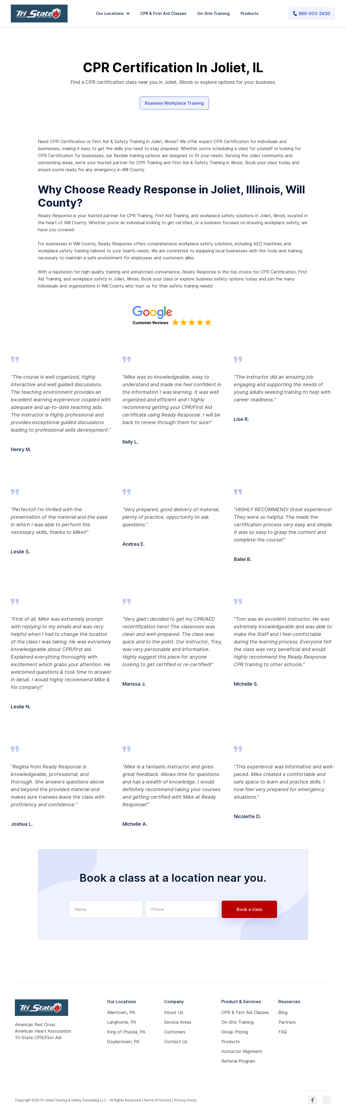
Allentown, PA (121, 1012)
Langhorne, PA (121, 1022)
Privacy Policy (185, 1100)
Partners (287, 1022)
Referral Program (238, 1061)
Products (249, 13)
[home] (39, 13)
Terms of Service (157, 1100)
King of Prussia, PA (126, 1032)
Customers (174, 1032)
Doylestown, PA (123, 1041)
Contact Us (176, 1041)
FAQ (282, 1032)
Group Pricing (234, 1032)
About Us (173, 1012)
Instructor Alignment (241, 1051)
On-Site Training (213, 13)
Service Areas (177, 1022)
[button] (113, 14)
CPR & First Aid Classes (163, 13)
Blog (282, 1012)
